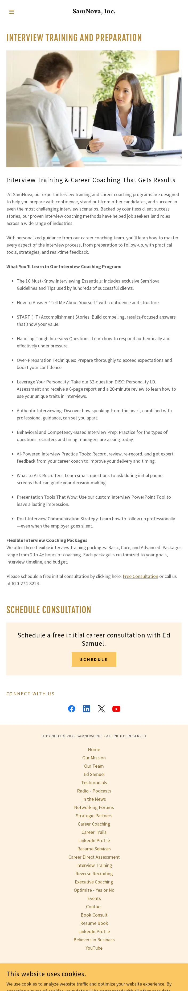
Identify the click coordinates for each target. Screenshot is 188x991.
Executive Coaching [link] (94, 882)
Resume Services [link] (94, 849)
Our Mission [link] (94, 758)
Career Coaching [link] (94, 824)
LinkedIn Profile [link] (94, 840)
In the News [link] (94, 799)
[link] (94, 11)
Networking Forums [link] (94, 807)
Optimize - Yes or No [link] (94, 890)
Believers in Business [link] (94, 940)
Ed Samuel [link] (94, 774)
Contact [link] (94, 906)
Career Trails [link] (94, 832)
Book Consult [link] (94, 915)
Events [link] (94, 898)
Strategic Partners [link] (94, 815)
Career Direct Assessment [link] (94, 857)
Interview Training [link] (94, 865)
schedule (94, 659)
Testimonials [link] (94, 782)
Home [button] (94, 749)
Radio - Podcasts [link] (94, 791)
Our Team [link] (94, 766)
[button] (19, 11)
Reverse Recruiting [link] (94, 873)
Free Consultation (140, 576)
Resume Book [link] (94, 923)
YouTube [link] (94, 948)
